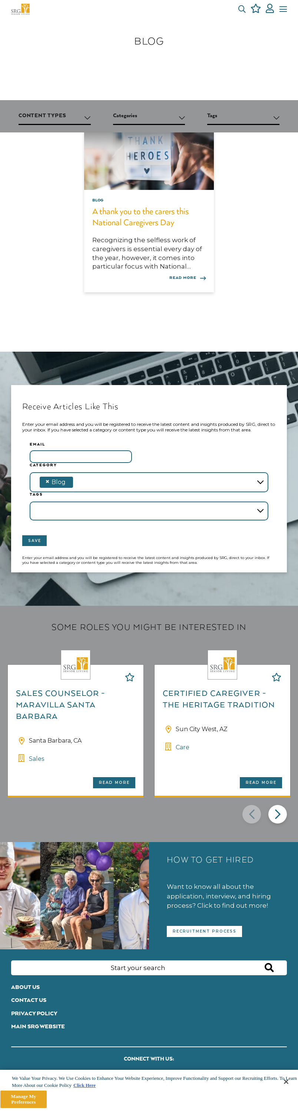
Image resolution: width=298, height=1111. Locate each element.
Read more (114, 782)
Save (34, 540)
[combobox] (149, 482)
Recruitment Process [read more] (204, 931)
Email (37, 444)
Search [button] (269, 968)
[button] (242, 9)
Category (43, 465)
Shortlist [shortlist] (129, 677)
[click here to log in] (270, 9)
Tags (36, 494)
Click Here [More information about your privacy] (84, 1085)
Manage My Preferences (23, 1099)
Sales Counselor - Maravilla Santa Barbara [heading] (60, 705)
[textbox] (86, 482)
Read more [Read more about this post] (182, 278)
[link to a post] (149, 154)
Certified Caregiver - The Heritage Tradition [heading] (219, 699)
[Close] (286, 1082)
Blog (97, 200)
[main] (149, 1090)
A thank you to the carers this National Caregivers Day (140, 217)
